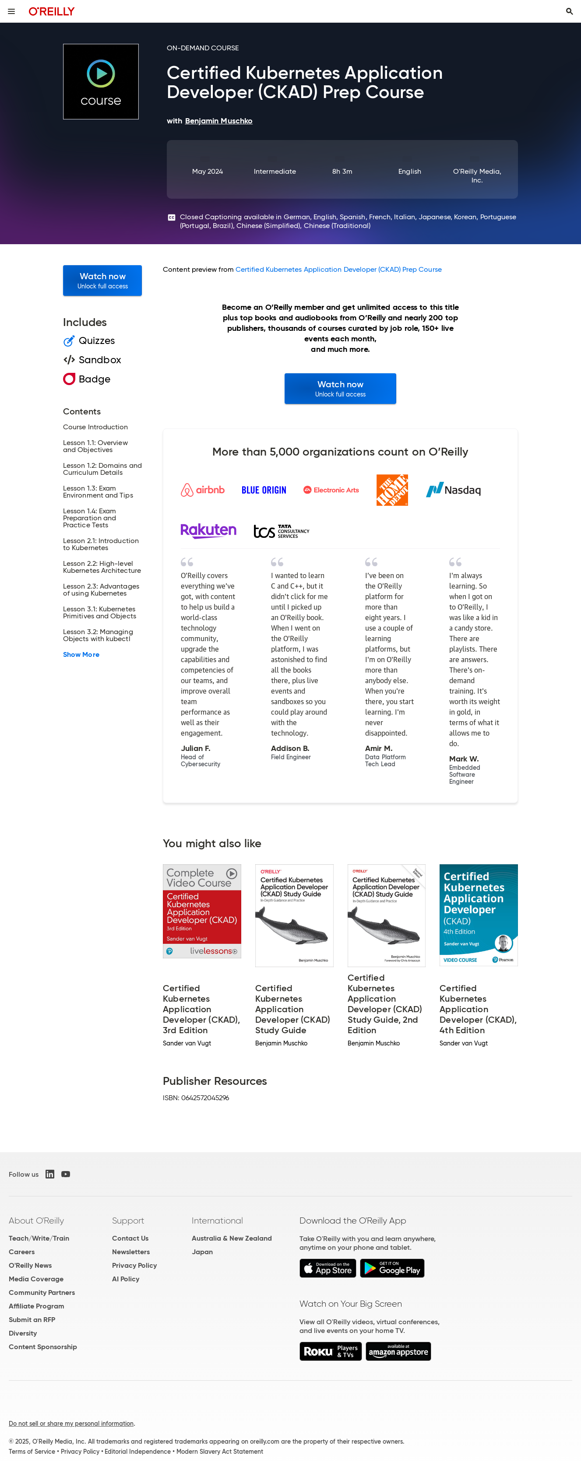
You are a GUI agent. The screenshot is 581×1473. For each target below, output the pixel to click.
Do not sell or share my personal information (71, 1423)
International (217, 1220)
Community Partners (42, 1292)
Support (128, 1220)
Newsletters (131, 1251)
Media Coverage (36, 1279)
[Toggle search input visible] (569, 11)
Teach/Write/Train (39, 1238)
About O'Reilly (36, 1220)
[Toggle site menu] (11, 11)
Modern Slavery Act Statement (219, 1451)
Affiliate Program (36, 1306)
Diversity (23, 1333)
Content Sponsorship (43, 1346)
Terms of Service (32, 1451)
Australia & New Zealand (232, 1238)
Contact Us (130, 1238)
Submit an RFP (32, 1319)
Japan (202, 1251)
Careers (22, 1251)
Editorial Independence (138, 1451)
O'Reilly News (30, 1265)
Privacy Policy (134, 1265)
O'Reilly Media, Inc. (477, 175)
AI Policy (125, 1279)
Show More (81, 654)
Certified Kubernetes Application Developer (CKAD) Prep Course (339, 269)
